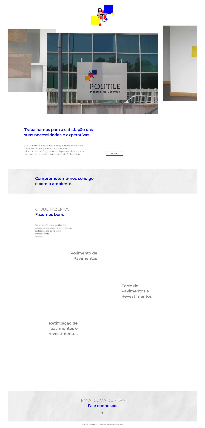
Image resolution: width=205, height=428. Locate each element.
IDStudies (93, 425)
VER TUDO (114, 153)
